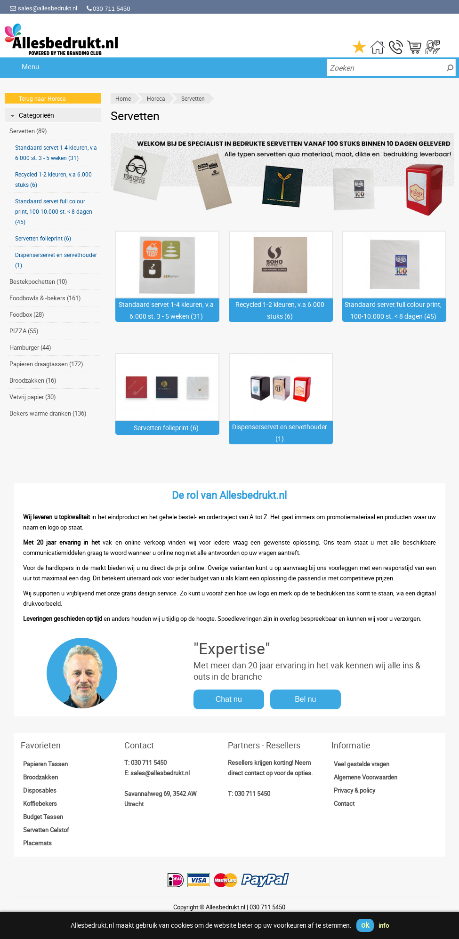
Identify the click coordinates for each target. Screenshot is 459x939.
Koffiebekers (40, 803)
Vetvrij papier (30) (32, 397)
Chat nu (229, 699)
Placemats (37, 843)
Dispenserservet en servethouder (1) (56, 260)
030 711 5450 (149, 762)
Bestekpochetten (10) (38, 281)
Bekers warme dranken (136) (48, 413)
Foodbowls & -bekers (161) (45, 298)
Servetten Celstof (46, 830)
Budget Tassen (43, 816)
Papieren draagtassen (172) (46, 364)
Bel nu (305, 699)
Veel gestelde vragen (361, 764)
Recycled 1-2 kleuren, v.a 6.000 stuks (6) (53, 179)
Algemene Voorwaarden (365, 777)
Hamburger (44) (30, 347)
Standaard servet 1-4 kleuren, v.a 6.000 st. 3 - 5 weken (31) (56, 152)
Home (123, 98)
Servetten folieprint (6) (43, 238)
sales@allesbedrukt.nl (43, 8)
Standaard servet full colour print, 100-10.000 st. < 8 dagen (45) (53, 211)
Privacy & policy (354, 790)
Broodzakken (40, 777)
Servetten (193, 98)
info (383, 925)
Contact (344, 803)
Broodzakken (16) (32, 380)
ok (365, 925)
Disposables (39, 790)
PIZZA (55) (24, 331)
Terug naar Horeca (42, 98)
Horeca (156, 98)
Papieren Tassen (45, 764)
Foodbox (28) (26, 314)
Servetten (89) (28, 131)
